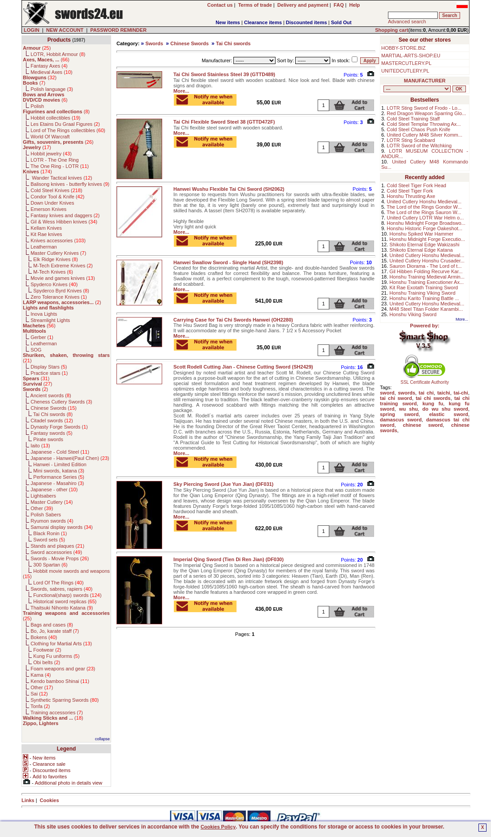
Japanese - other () (54, 489)
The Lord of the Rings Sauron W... (424, 212)
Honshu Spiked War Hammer (421, 233)
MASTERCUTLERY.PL (406, 63)
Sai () (39, 693)
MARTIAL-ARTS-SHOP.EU (410, 55)
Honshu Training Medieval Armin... (427, 276)
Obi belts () (46, 662)
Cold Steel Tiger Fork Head (416, 185)
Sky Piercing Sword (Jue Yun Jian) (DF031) (223, 484)
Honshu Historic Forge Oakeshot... (424, 228)
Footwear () (47, 649)
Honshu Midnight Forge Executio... (427, 239)
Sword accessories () (56, 552)
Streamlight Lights (50, 320)
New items (227, 22)
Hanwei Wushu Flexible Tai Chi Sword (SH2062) (228, 189)
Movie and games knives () (62, 278)
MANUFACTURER (425, 80)
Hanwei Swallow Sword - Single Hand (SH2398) (228, 262)
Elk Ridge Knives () (55, 259)
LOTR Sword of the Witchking (419, 145)
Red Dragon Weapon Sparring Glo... (426, 113)
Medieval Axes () (51, 72)
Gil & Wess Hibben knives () (63, 221)
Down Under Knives (52, 203)
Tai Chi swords (233, 43)
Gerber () (41, 337)
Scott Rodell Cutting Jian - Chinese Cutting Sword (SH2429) (243, 366)
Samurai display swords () (61, 527)
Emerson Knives (48, 209)
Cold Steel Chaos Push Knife (418, 129)
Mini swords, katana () (58, 470)
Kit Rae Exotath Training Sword (423, 287)
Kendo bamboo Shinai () (59, 681)
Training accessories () (56, 712)
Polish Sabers (45, 514)
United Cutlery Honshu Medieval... (424, 201)
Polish (37, 106)
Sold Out (341, 22)
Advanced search (407, 21)
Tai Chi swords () (53, 414)
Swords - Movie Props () (59, 558)
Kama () (40, 675)
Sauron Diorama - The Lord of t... (425, 266)
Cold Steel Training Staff (413, 118)
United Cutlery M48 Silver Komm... (424, 134)
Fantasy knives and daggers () (64, 215)
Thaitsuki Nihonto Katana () (61, 607)
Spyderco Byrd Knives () (61, 290)
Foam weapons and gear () (62, 668)
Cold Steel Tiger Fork (410, 190)
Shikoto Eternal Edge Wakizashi (424, 244)
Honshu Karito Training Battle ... (424, 298)
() (37, 48)
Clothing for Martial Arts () (61, 643)
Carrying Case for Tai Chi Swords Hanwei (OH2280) (233, 319)
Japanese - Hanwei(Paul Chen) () (69, 458)
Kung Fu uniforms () (56, 656)
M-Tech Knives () (53, 272)
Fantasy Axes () (49, 66)
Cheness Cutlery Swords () (61, 401)
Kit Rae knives (46, 234)
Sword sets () (49, 539)
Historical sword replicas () (64, 601)
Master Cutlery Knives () (58, 253)
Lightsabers (43, 495)
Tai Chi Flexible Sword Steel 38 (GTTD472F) (224, 121)
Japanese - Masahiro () (57, 483)
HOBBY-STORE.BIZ (403, 48)
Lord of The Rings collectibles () (67, 130)
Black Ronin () (50, 533)
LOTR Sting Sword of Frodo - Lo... (424, 108)
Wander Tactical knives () (61, 177)
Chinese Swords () (53, 408)
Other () (41, 508)
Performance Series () (58, 477)
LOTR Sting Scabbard (411, 140)
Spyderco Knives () (54, 284)
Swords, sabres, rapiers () (61, 589)
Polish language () (51, 89)
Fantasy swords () (51, 433)
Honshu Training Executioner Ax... (426, 282)
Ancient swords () (50, 395)
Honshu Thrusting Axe (411, 196)
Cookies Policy (218, 826)
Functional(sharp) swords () (67, 595)
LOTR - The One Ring (54, 160)
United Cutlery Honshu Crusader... (427, 260)
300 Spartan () (50, 564)
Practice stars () (49, 373)
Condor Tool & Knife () (57, 196)
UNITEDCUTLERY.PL (405, 70)
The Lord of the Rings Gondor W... (424, 207)
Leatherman (43, 246)
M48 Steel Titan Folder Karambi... (426, 309)
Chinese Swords (189, 43)
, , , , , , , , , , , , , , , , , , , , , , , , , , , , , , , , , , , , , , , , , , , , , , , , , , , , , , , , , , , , (417, 89)
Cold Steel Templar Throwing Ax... (424, 124)
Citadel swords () (51, 420)
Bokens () (43, 637)
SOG (35, 349)
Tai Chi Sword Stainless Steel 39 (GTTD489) (224, 74)
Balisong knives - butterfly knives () (69, 184)
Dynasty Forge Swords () (59, 426)
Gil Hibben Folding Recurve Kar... (425, 271)
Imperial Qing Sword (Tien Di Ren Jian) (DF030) (228, 559)
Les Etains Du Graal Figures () (65, 124)
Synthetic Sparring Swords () (64, 700)
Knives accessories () (58, 240)
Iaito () (40, 445)
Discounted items (306, 22)
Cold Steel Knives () (56, 190)
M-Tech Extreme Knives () (63, 265)
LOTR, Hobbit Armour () (57, 54)
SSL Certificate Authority (425, 380)
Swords (154, 43)
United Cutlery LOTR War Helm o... (425, 217)
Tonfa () (40, 706)
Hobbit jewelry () (51, 153)
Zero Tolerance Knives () (58, 297)
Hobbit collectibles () (55, 117)
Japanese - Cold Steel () (59, 452)
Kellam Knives (46, 228)
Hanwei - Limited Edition (59, 464)
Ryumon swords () (51, 521)
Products (59, 40)
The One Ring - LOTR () (59, 166)
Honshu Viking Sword (412, 314)
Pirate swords (48, 439)
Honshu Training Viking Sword (422, 293)
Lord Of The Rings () (58, 582)
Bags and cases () (51, 624)
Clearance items (263, 22)
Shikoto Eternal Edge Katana (420, 250)
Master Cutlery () (51, 502)
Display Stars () (48, 366)
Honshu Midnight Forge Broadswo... (426, 223)
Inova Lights (43, 314)
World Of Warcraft (49, 136)
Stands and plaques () (57, 546)
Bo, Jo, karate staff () (54, 631)
